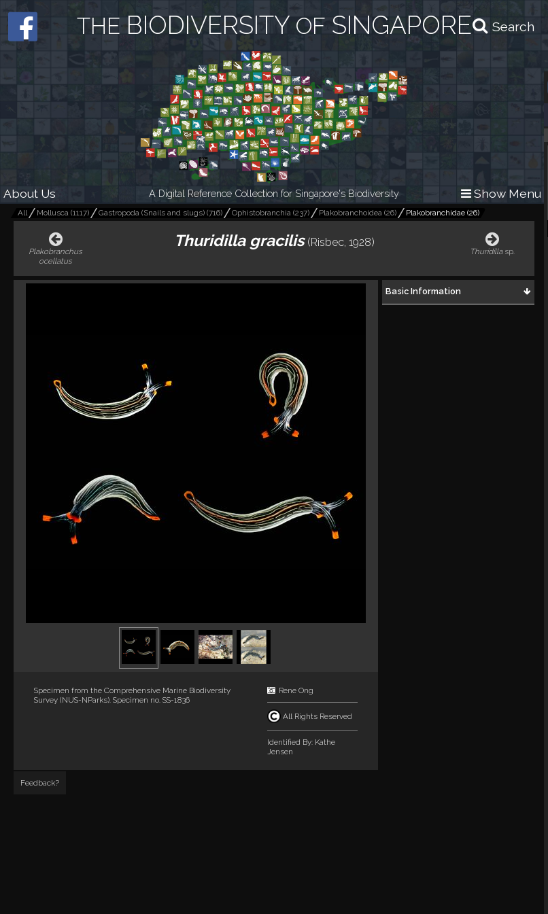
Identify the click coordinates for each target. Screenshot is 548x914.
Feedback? (39, 783)
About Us (29, 193)
